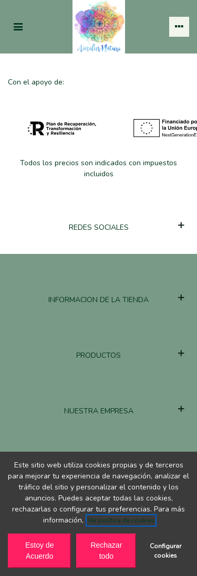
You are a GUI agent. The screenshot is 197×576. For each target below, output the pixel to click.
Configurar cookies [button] (165, 551)
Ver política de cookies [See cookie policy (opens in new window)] (121, 520)
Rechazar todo (106, 550)
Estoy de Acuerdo (39, 550)
